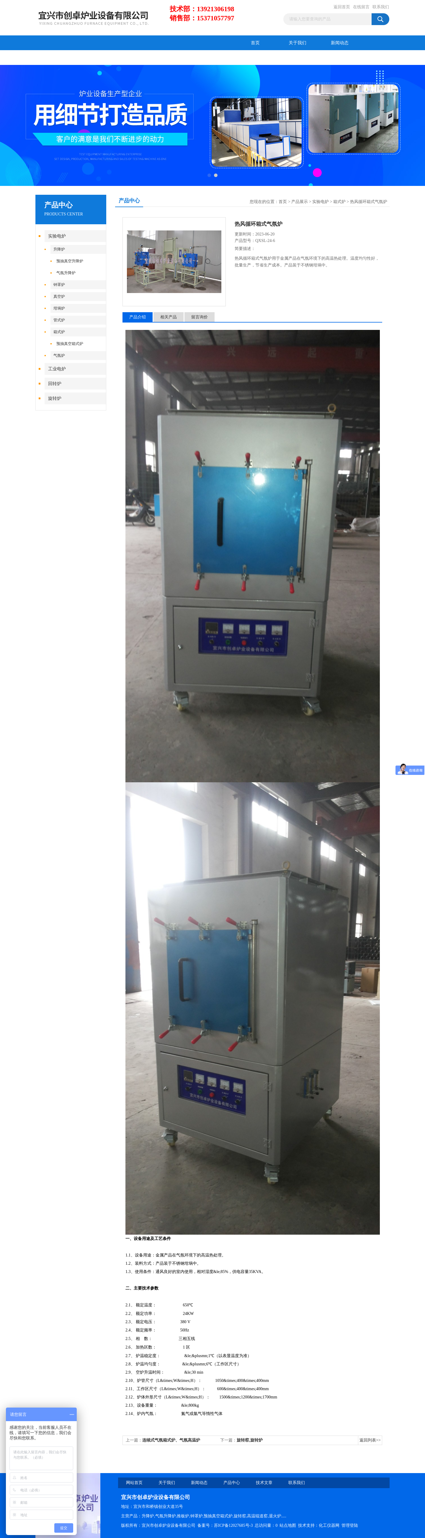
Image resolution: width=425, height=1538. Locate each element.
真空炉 (59, 296)
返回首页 (342, 7)
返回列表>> (370, 1440)
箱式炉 (59, 332)
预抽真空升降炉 (69, 261)
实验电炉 (57, 236)
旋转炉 (54, 398)
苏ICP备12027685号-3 (233, 1525)
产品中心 (57, 57)
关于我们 (297, 42)
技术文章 (99, 57)
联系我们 (380, 7)
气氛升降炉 (66, 273)
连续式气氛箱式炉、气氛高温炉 (171, 1440)
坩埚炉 (59, 308)
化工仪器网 (329, 1525)
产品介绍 (137, 317)
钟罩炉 (59, 284)
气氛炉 (59, 355)
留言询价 (199, 317)
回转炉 (54, 383)
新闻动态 (340, 42)
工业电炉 (57, 368)
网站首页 (134, 1482)
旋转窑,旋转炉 (250, 1440)
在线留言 (361, 7)
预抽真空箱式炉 (69, 343)
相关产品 (168, 317)
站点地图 (287, 1525)
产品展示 (299, 201)
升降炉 (59, 249)
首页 (255, 42)
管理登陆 (349, 1525)
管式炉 (59, 320)
